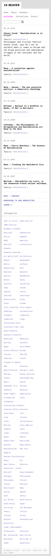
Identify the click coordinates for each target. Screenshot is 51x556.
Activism (8, 233)
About (14, 12)
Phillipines (25, 476)
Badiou (7, 260)
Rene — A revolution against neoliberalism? (19, 69)
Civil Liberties (11, 307)
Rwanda (23, 492)
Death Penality (11, 331)
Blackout (8, 272)
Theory (7, 512)
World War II (26, 539)
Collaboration (26, 311)
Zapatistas (25, 543)
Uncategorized (26, 519)
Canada (23, 288)
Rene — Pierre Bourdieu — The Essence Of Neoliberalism (24, 147)
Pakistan (24, 464)
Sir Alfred (9, 500)
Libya (6, 433)
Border (7, 280)
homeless (8, 390)
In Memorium (9, 398)
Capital (7, 292)
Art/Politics (26, 256)
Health (23, 382)
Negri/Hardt (25, 445)
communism (8, 319)
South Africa (26, 500)
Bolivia (7, 276)
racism (7, 484)
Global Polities (27, 374)
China (6, 303)
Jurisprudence (26, 421)
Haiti (6, 382)
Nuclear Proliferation (14, 457)
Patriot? (8, 472)
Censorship (25, 296)
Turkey (23, 516)
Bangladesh (25, 260)
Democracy (8, 339)
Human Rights (10, 394)
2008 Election (10, 225)
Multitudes (25, 441)
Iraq (6, 417)
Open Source (9, 464)
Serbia (23, 496)
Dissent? (24, 343)
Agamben (23, 237)
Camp (6, 288)
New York (24, 449)
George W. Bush (27, 370)
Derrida (7, 343)
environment (25, 347)
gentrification (11, 370)
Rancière (24, 484)
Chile (22, 300)
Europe (23, 351)
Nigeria (7, 453)
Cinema (23, 303)
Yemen (6, 543)
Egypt (6, 347)
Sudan (22, 504)
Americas (24, 241)
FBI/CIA (23, 354)
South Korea (9, 504)
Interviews (9, 413)
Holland (23, 386)
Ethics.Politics (11, 351)
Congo (22, 319)
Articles (8, 16)
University (9, 523)
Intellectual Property (14, 406)
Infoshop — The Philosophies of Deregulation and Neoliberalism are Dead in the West (23, 127)
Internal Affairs (11, 409)
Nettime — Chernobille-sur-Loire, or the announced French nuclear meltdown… (25, 182)
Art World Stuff (11, 256)
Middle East (9, 441)
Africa (7, 237)
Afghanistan (25, 233)
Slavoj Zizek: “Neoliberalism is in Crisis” (23, 34)
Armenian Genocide (12, 252)
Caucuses (8, 296)
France (23, 358)
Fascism (7, 354)
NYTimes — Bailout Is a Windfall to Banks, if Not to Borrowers (23, 107)
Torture (23, 512)
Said (6, 496)
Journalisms (22, 16)
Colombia (8, 315)
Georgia (7, 374)
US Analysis (9, 531)
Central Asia (10, 300)
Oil (21, 461)
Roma (22, 488)
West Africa (25, 535)
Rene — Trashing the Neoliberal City (24, 165)
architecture (26, 245)
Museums (7, 445)
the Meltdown (26, 508)
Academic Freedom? (12, 229)
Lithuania (24, 433)
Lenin (22, 429)
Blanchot (24, 272)
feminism (8, 358)
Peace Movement (27, 472)
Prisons (23, 480)
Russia (7, 492)
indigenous (9, 402)
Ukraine (7, 519)
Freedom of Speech (12, 362)
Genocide (24, 366)
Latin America (26, 425)
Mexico (23, 437)
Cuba (22, 327)
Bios (22, 268)
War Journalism (11, 535)
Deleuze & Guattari (12, 335)
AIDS (6, 241)
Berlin (7, 264)
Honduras (24, 390)
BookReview (25, 276)
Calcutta (8, 284)
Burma (22, 280)
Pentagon (8, 476)
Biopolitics (9, 268)
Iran (22, 413)
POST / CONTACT (12, 196)
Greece (7, 378)
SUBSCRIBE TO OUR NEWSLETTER (19, 201)
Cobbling (8, 311)
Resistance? (9, 488)
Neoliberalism (19, 39)
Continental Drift (12, 323)
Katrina (7, 425)
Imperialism (25, 394)
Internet (24, 409)
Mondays (24, 12)
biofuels (24, 264)
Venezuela (24, 531)
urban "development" (13, 527)
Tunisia (7, 516)
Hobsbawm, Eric (11, 386)
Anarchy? (8, 245)
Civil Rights (26, 307)
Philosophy (9, 480)
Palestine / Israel (12, 468)
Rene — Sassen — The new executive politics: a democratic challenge (22, 88)
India (22, 398)
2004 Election (26, 221)
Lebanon (7, 429)
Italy (6, 421)
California (25, 284)
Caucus (23, 292)
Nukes (6, 461)
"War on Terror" (11, 221)
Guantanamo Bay (27, 378)
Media (6, 437)
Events (34, 16)
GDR (5, 366)
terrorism (8, 508)
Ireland (23, 417)
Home (6, 12)
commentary (25, 315)
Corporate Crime (11, 327)
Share (7, 205)
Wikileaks (8, 539)
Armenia (7, 248)
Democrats (24, 339)
